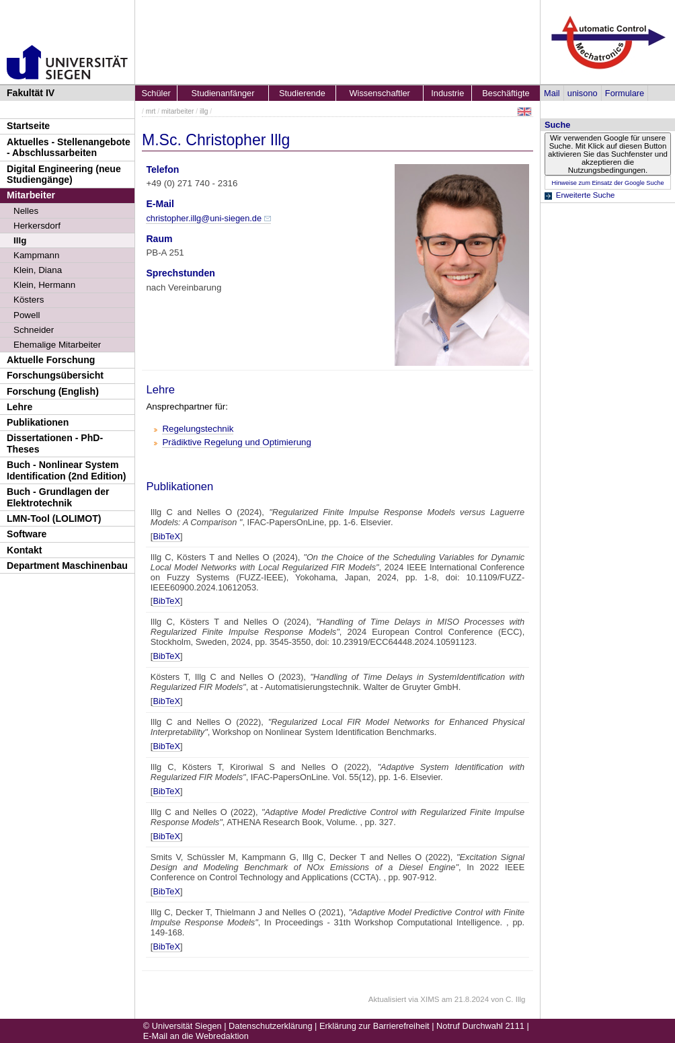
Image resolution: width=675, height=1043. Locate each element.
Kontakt (24, 550)
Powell (26, 315)
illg (204, 111)
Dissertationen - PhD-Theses (55, 443)
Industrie (447, 93)
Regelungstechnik (197, 429)
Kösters (28, 300)
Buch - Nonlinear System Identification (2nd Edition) (66, 470)
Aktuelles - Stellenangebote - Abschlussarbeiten (68, 148)
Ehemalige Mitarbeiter (57, 345)
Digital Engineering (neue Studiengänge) (64, 174)
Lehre (19, 406)
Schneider (33, 330)
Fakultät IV (30, 92)
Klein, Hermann (44, 285)
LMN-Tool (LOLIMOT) (54, 518)
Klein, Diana (37, 270)
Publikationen (38, 422)
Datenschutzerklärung (270, 1026)
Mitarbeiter (31, 195)
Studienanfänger (223, 93)
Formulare (624, 93)
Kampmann (36, 255)
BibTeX (166, 536)
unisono (582, 93)
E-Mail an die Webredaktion (196, 1036)
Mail (551, 93)
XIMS (429, 999)
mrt (151, 111)
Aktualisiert (387, 999)
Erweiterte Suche (585, 195)
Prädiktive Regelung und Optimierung (236, 442)
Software (26, 534)
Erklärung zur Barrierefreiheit (374, 1026)
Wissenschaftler (380, 93)
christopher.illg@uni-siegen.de (204, 218)
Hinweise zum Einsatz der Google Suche (607, 183)
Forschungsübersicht (55, 375)
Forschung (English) (53, 391)
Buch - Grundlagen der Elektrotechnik (58, 497)
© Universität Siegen (182, 1026)
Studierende (302, 93)
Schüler (155, 93)
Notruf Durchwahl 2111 (480, 1026)
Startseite (28, 125)
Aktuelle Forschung (51, 359)
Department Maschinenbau (67, 565)
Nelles (25, 211)
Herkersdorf (37, 226)
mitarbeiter (177, 111)
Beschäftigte (505, 93)
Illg (19, 240)
